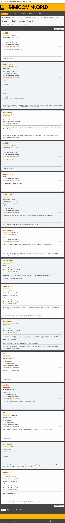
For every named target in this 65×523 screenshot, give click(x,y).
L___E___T (39, 17)
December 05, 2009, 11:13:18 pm (11, 123)
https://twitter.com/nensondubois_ (11, 466)
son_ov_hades (8, 261)
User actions (59, 29)
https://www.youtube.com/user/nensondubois (44, 465)
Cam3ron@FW (8, 64)
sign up (29, 1)
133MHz (6, 33)
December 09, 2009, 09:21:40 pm (11, 426)
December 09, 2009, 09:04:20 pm (11, 398)
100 (26, 509)
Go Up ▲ (62, 521)
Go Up (3, 509)
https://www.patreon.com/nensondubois (18, 465)
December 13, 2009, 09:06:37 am (11, 453)
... (15, 509)
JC (4, 354)
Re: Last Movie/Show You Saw (11, 210)
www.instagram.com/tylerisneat (11, 137)
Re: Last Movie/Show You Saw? (11, 44)
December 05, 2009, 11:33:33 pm (11, 180)
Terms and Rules (55, 521)
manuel (33, 17)
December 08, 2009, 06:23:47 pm (11, 332)
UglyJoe (6, 385)
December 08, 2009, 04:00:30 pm (11, 241)
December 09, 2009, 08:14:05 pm (11, 367)
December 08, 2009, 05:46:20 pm (11, 271)
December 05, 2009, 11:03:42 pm (11, 77)
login (24, 1)
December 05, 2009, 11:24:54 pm (11, 156)
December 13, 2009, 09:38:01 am (11, 489)
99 (23, 509)
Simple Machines (15, 521)
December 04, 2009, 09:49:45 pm (11, 46)
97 (18, 509)
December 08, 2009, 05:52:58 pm (11, 303)
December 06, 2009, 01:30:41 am (11, 212)
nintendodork (8, 112)
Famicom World (7, 379)
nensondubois (8, 444)
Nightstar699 (7, 195)
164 (30, 509)
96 (16, 509)
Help (49, 521)
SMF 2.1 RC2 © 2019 (6, 521)
